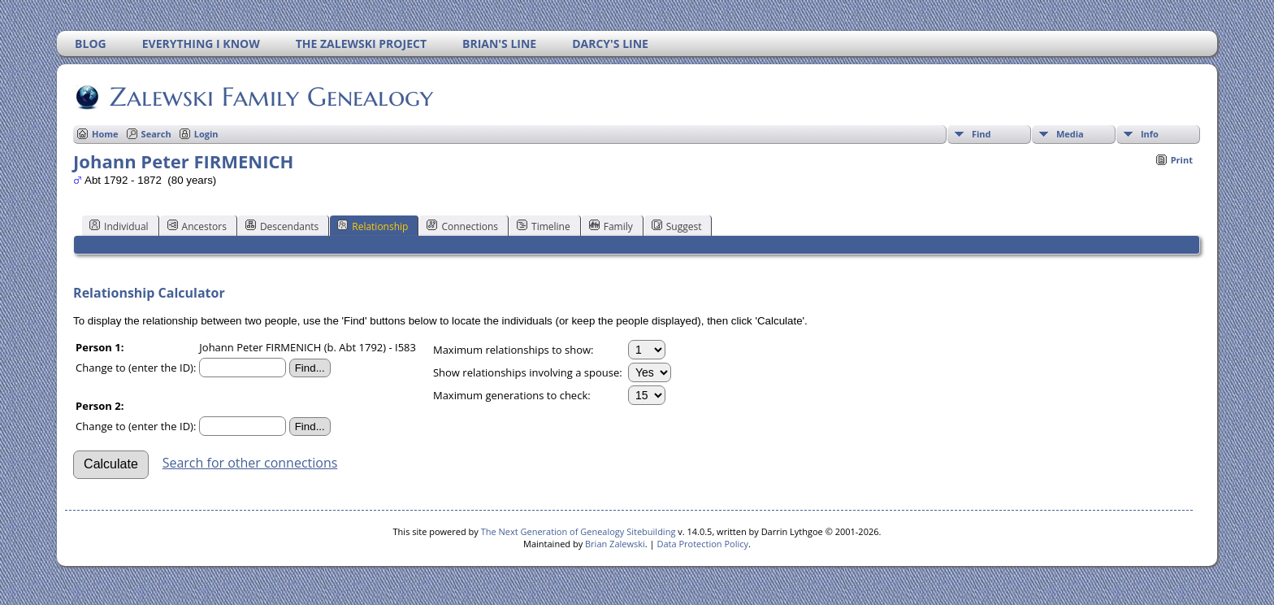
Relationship (372, 226)
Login (206, 134)
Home (105, 134)
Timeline (543, 226)
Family (611, 226)
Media (1070, 134)
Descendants (281, 226)
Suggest (677, 226)
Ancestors (197, 226)
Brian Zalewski (615, 544)
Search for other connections (250, 463)
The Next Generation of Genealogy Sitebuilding (578, 531)
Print (1182, 160)
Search (156, 134)
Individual (119, 226)
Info (1150, 134)
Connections (462, 226)
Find (981, 134)
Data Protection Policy (702, 544)
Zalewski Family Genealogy (270, 97)
